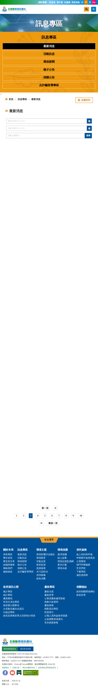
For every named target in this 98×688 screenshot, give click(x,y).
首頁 (9, 99)
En (94, 2)
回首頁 (52, 2)
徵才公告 (49, 69)
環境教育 (41, 558)
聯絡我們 (7, 568)
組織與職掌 (9, 564)
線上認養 (62, 558)
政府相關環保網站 (85, 591)
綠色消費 (41, 578)
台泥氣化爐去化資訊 (13, 609)
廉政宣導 (49, 595)
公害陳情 (81, 561)
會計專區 (7, 591)
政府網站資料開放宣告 (47, 668)
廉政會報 (49, 605)
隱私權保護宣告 (10, 649)
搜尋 (88, 135)
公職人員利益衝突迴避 (55, 615)
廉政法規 (49, 591)
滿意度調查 (82, 575)
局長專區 (7, 554)
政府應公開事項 (11, 605)
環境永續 (62, 568)
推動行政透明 (51, 602)
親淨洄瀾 (62, 554)
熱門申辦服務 (83, 564)
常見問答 (81, 568)
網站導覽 (43, 2)
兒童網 (67, 2)
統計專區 (7, 595)
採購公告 (49, 77)
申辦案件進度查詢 (85, 558)
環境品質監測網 (66, 561)
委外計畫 (62, 564)
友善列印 (84, 100)
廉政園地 (7, 598)
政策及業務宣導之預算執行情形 (19, 615)
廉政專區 (49, 586)
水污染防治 (42, 571)
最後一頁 (53, 523)
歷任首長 (7, 558)
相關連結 (81, 586)
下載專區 (81, 571)
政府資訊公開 (11, 586)
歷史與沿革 (9, 561)
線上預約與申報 (84, 554)
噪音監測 (41, 564)
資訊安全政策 (25, 649)
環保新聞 (49, 61)
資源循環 (41, 568)
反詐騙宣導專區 (49, 85)
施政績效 (7, 571)
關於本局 (8, 549)
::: (38, 2)
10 (81, 515)
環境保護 (63, 549)
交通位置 (15, 668)
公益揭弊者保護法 (53, 619)
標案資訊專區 (51, 609)
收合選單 (49, 539)
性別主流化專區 (11, 602)
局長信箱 (75, 2)
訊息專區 (22, 99)
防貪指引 (49, 612)
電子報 (60, 2)
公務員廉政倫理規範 (54, 598)
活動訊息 (49, 53)
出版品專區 (9, 612)
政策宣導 (81, 595)
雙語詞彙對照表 (28, 668)
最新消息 (49, 46)
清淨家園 (41, 575)
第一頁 (45, 508)
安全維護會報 (51, 622)
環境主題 (41, 549)
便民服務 (81, 549)
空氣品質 (41, 561)
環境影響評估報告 (45, 554)
